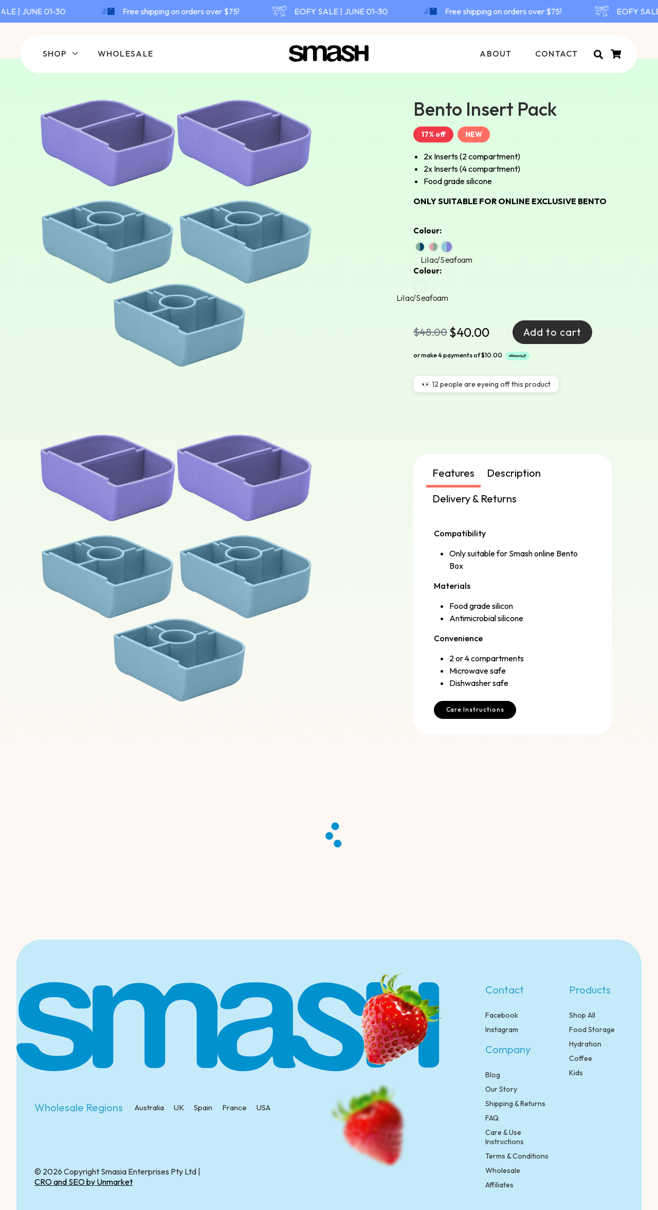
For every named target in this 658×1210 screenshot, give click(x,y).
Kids (576, 1072)
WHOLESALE (126, 53)
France (234, 1107)
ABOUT (495, 53)
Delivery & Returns (474, 498)
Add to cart (552, 332)
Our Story (501, 1089)
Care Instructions (475, 709)
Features (453, 472)
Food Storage (592, 1029)
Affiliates (499, 1184)
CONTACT (556, 53)
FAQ (492, 1118)
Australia (149, 1107)
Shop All (582, 1015)
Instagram (501, 1029)
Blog (492, 1074)
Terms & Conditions (517, 1156)
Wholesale (502, 1170)
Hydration (585, 1044)
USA (262, 1107)
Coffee (580, 1058)
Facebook (501, 1015)
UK (178, 1107)
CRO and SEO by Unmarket (83, 1182)
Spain (202, 1107)
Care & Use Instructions (504, 1137)
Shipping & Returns (515, 1103)
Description (514, 472)
